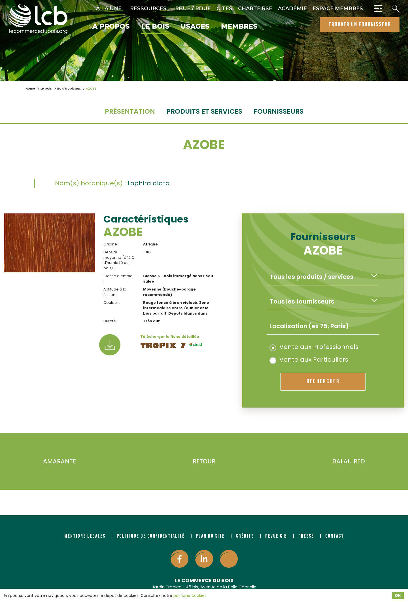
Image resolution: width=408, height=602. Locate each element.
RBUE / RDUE (193, 8)
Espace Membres (338, 8)
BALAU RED (357, 461)
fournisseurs (278, 111)
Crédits (245, 536)
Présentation (130, 111)
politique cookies (190, 595)
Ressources (148, 8)
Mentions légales (84, 536)
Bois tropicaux (68, 88)
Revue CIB (276, 536)
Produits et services (204, 111)
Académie (292, 8)
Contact (334, 536)
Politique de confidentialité (151, 536)
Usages (195, 26)
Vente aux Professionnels (313, 346)
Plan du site (210, 536)
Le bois (155, 26)
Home (30, 88)
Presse (306, 536)
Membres (239, 26)
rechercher (323, 381)
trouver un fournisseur (359, 24)
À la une (109, 8)
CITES (224, 8)
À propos (111, 26)
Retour (204, 461)
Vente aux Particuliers (308, 359)
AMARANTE (51, 461)
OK (398, 595)
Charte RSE (255, 8)
